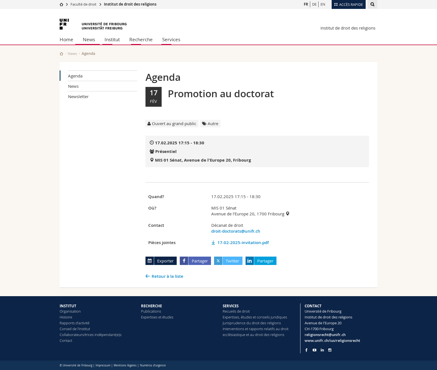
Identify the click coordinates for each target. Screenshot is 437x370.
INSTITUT (68, 305)
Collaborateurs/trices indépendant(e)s (91, 334)
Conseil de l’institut (75, 328)
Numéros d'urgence (153, 365)
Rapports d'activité (74, 322)
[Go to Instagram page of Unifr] (329, 350)
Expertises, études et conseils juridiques (255, 317)
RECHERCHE (151, 305)
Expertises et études (157, 317)
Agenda (75, 76)
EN (323, 4)
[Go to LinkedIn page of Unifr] (322, 350)
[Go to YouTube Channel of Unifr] (314, 350)
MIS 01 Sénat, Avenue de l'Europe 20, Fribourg (203, 160)
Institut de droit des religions (130, 4)
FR (306, 4)
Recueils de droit (236, 311)
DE (314, 4)
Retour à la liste (167, 276)
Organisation (70, 311)
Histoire (66, 317)
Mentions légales (125, 365)
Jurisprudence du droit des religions (252, 322)
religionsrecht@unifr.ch (325, 334)
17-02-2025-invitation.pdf (243, 242)
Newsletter (78, 96)
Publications (151, 311)
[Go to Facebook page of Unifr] (306, 349)
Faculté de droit (84, 4)
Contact (66, 340)
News (89, 39)
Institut (112, 39)
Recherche (141, 39)
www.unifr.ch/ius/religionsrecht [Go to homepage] (332, 340)
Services (171, 39)
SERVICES (231, 305)
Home (66, 39)
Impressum (103, 365)
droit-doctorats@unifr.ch (235, 231)
